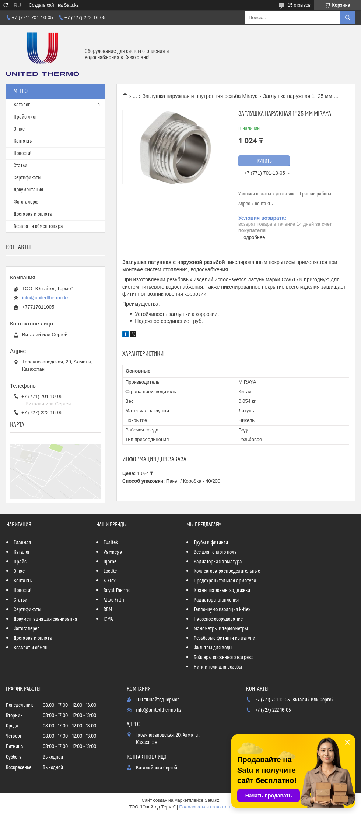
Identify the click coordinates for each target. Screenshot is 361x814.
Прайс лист (25, 117)
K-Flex (110, 581)
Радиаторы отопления (216, 600)
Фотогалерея (26, 202)
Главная (22, 543)
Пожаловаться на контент (205, 807)
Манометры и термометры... (222, 629)
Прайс (20, 562)
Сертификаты (27, 178)
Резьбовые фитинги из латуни (224, 638)
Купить (264, 161)
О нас (19, 129)
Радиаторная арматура (218, 562)
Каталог (22, 105)
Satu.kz (211, 800)
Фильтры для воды (213, 648)
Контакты (23, 141)
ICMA (108, 619)
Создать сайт (42, 5)
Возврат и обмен (31, 648)
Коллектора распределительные (227, 571)
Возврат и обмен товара (38, 226)
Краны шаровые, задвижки (222, 590)
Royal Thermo (117, 590)
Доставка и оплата (33, 214)
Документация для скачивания (45, 619)
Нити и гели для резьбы (218, 667)
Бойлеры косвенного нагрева (224, 657)
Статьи (20, 166)
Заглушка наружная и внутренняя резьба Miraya (200, 96)
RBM (108, 610)
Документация (28, 190)
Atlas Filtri (114, 600)
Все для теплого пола (215, 552)
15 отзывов (299, 5)
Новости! (22, 153)
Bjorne (110, 562)
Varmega (113, 552)
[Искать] (347, 17)
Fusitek (111, 543)
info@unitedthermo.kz (45, 297)
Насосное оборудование (218, 619)
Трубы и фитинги (211, 543)
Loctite (110, 571)
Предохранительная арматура (225, 581)
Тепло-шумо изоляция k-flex (222, 610)
